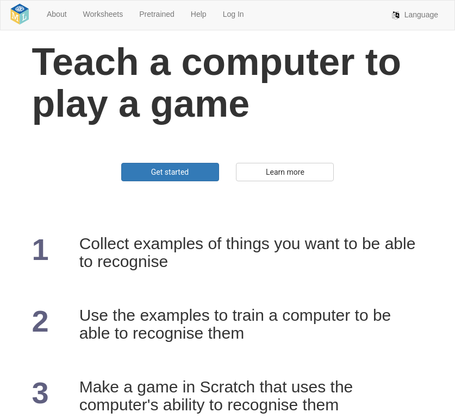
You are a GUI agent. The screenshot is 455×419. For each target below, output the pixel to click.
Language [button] (420, 26)
